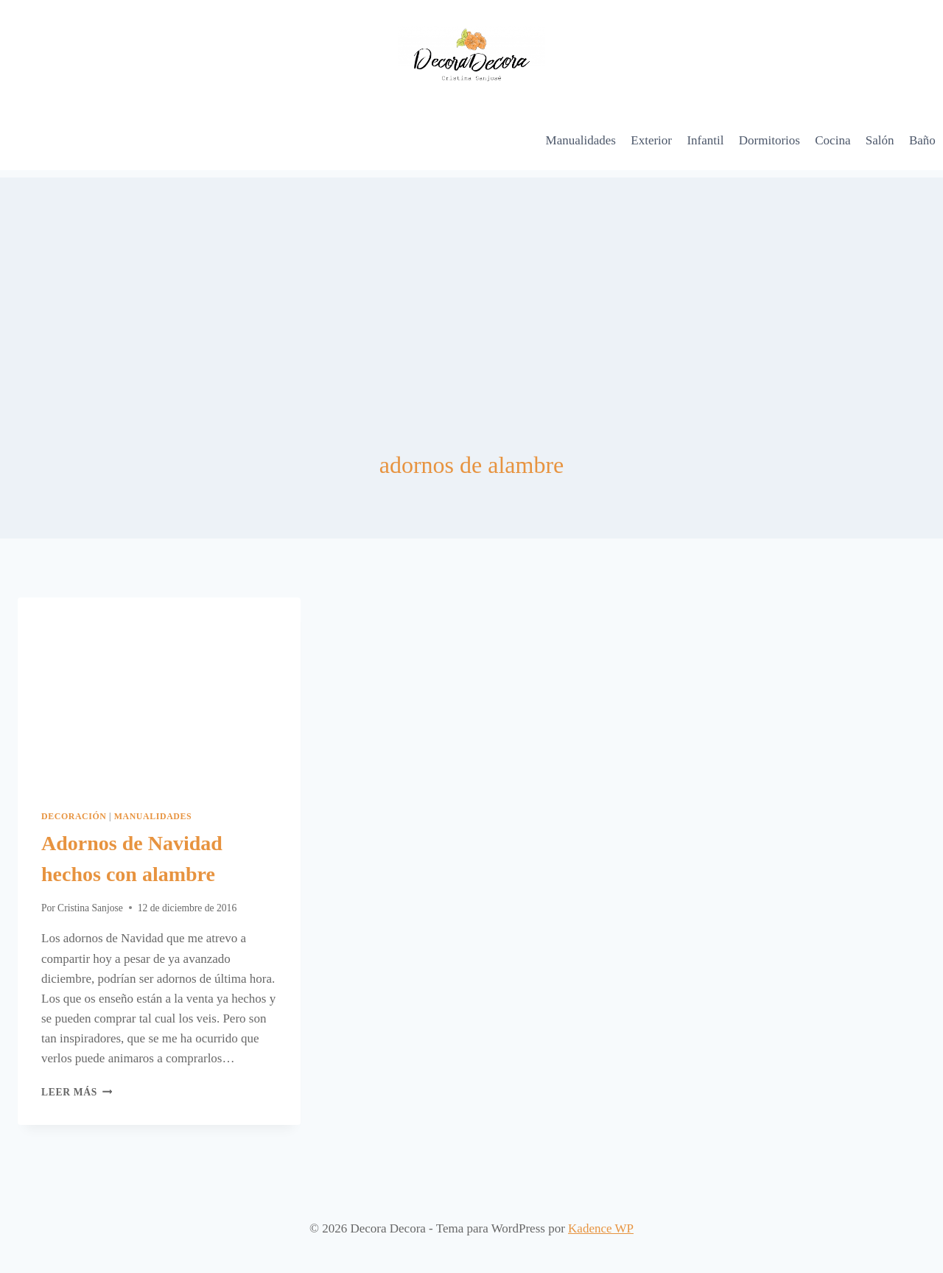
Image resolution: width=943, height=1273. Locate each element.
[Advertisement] (471, 281)
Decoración (74, 816)
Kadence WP (601, 1228)
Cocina (832, 140)
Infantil (705, 140)
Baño (922, 140)
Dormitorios (769, 140)
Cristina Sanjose (90, 907)
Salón (880, 140)
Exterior (651, 140)
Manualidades (581, 140)
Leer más (76, 1092)
